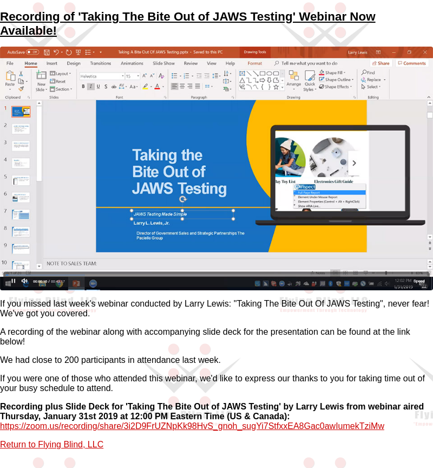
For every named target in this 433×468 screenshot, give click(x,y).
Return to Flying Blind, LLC (51, 444)
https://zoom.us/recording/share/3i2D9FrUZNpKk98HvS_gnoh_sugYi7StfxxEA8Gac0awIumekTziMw (192, 426)
